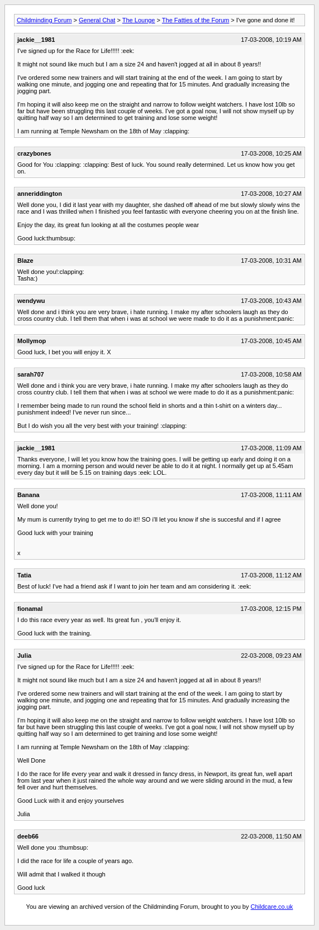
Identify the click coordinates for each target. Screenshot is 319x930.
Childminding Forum (44, 20)
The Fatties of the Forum (195, 20)
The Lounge (138, 20)
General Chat (97, 20)
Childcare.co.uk (272, 906)
